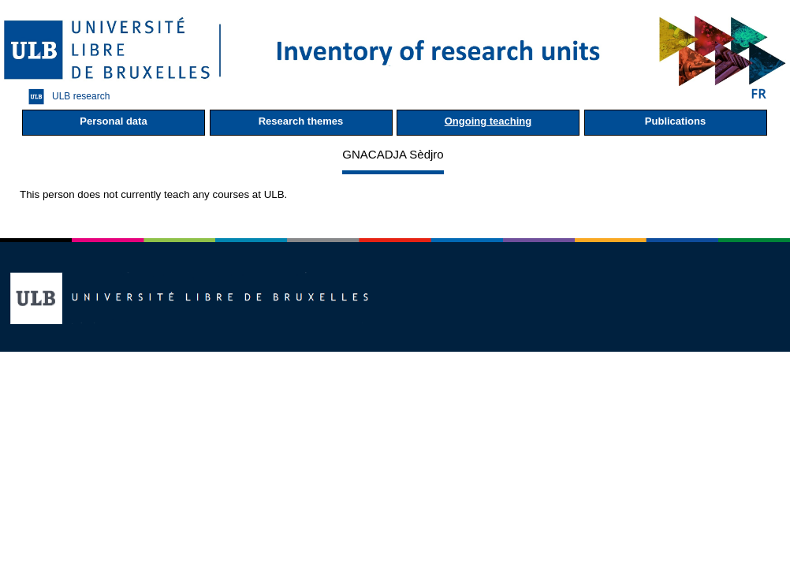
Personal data (113, 121)
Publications (675, 121)
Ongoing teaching (488, 121)
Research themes (301, 121)
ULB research (65, 96)
